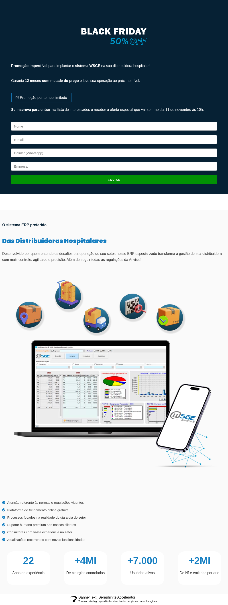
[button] (41, 98)
